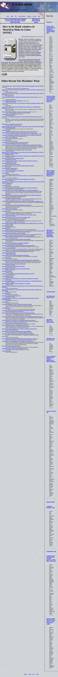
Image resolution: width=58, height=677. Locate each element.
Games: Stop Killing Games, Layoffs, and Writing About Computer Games (19, 214)
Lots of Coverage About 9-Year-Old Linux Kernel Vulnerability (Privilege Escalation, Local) (23, 103)
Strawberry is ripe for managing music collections (13, 219)
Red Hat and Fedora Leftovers (9, 163)
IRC (16, 16)
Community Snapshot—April (51, 507)
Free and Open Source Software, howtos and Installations (15, 243)
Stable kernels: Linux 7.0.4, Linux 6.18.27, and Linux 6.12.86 (16, 217)
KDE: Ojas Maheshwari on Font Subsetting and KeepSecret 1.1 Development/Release (22, 281)
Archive (34, 16)
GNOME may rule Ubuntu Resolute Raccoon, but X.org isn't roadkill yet (18, 235)
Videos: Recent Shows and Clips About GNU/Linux (14, 263)
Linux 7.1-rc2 (5, 336)
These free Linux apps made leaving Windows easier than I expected (18, 310)
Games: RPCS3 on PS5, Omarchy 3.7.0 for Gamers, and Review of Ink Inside (20, 278)
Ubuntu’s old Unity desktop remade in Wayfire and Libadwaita (16, 239)
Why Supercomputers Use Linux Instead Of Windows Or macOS (17, 304)
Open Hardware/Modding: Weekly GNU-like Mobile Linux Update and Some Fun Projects (22, 223)
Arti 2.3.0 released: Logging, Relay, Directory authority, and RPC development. (51, 359)
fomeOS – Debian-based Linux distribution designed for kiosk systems (18, 245)
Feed (39, 16)
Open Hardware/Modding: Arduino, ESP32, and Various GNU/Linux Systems (19, 160)
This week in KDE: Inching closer (36, 20)
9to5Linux (49, 22)
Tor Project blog (51, 291)
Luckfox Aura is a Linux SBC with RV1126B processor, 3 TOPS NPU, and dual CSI (21, 250)
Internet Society (51, 502)
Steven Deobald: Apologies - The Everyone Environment (15, 325)
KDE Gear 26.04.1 (6, 211)
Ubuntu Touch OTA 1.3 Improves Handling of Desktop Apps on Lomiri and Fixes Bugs (51, 30)
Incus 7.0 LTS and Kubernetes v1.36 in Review (13, 170)
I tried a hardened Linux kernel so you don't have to (14, 233)
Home (7, 16)
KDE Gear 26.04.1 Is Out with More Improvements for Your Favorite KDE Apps (51, 99)
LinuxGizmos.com (51, 551)
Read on (4, 74)
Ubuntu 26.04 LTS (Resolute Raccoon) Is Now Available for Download (18, 312)
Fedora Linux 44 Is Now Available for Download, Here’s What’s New (17, 341)
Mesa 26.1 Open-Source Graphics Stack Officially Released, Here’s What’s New (51, 173)
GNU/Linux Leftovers (7, 271)
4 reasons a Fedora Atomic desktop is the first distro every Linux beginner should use (21, 135)
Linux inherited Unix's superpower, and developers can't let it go (17, 205)
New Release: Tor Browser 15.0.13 (51, 297)
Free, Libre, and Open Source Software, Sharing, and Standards (17, 149)
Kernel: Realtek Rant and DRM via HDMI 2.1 (12, 100)
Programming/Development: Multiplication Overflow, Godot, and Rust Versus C (20, 97)
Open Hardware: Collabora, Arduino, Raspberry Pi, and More (16, 283)
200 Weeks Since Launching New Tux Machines (13, 142)
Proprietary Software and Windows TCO (11, 295)
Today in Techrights (6, 140)
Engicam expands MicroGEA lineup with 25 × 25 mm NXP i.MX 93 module (51, 621)
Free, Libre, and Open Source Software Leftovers (13, 266)
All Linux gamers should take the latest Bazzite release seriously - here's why (20, 338)
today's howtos (5, 173)
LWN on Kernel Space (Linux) (9, 252)
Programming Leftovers (7, 225)
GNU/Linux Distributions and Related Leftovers (13, 158)
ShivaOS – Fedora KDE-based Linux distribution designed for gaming (18, 333)
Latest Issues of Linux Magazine (9, 114)
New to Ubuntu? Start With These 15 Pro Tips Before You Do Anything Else (19, 132)
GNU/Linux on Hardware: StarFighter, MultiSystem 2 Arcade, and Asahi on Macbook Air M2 (23, 89)
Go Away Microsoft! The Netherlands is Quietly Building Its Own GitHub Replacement (21, 195)
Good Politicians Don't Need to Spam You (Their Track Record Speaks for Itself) (20, 86)
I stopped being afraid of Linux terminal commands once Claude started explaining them (22, 201)
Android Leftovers (6, 130)
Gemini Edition (21, 16)
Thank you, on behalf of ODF (8, 248)
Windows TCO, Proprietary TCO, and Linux (12, 124)
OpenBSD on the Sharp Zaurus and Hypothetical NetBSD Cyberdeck (18, 165)
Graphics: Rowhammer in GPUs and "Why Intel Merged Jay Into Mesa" (18, 179)
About (12, 16)
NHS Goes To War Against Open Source (11, 346)
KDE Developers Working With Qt (10, 168)
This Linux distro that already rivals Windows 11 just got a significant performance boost (22, 316)
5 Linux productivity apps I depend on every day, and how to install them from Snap (15, 20)
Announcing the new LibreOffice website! (11, 197)
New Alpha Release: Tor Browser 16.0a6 (50, 321)
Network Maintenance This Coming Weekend (12, 348)
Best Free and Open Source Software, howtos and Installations (16, 331)
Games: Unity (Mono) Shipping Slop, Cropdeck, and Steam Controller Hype (19, 328)
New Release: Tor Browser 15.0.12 (51, 339)
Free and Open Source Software (9, 137)
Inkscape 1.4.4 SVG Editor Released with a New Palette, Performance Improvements (50, 233)
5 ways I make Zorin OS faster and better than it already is (15, 255)
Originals (29, 16)
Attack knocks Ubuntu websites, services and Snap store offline (16, 111)
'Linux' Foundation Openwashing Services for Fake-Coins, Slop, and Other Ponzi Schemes (23, 156)
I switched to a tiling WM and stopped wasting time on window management (19, 187)
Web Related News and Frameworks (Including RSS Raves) (16, 268)
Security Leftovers (6, 185)
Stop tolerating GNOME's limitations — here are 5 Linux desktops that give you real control (23, 230)
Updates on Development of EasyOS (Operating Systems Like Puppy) (18, 273)
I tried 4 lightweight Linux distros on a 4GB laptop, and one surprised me (18, 320)
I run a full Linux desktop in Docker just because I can (14, 322)
